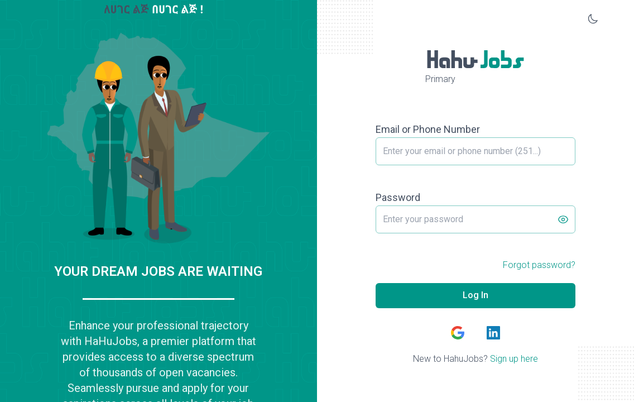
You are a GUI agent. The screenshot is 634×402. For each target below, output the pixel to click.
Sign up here (514, 358)
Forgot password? (539, 265)
